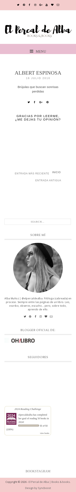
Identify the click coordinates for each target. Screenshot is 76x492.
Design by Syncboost (38, 488)
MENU (38, 51)
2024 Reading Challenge (27, 409)
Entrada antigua (48, 180)
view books (44, 433)
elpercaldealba (25, 414)
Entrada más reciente (32, 173)
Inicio (56, 172)
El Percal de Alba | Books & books (49, 482)
